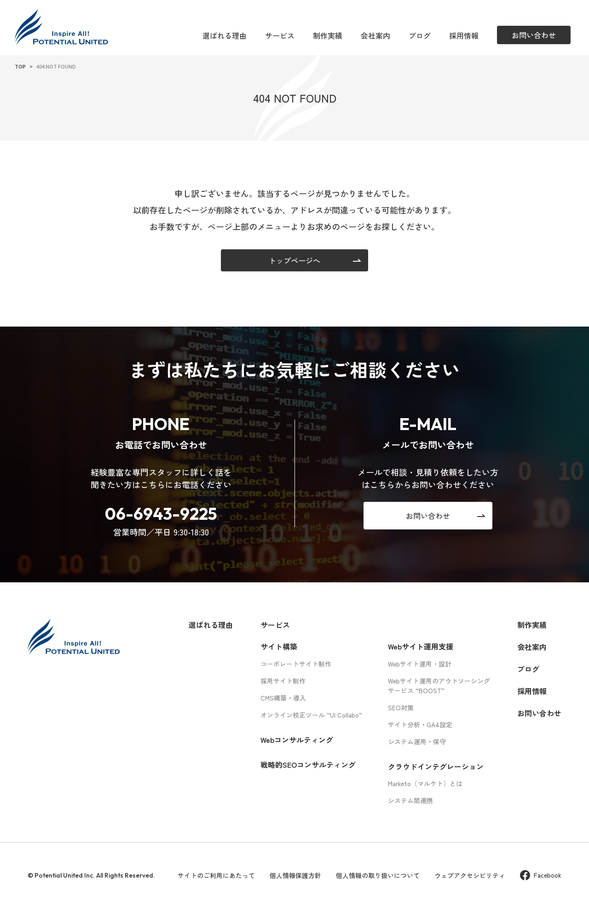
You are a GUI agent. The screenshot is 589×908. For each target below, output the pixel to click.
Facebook (540, 875)
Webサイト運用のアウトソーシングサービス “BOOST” (439, 685)
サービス (279, 35)
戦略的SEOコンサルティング (308, 764)
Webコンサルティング (296, 739)
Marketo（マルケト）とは (425, 783)
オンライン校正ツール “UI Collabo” (311, 714)
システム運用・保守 (417, 741)
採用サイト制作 (283, 680)
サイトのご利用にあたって (216, 875)
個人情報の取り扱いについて (378, 875)
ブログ (420, 35)
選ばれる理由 (224, 35)
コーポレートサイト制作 (295, 663)
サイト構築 (278, 646)
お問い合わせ (539, 712)
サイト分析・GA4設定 (420, 724)
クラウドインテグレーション (436, 766)
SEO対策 (401, 707)
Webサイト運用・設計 (419, 663)
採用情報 (464, 35)
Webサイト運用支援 (420, 646)
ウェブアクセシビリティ (469, 875)
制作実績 (327, 35)
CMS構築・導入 (283, 697)
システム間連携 (410, 800)
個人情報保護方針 (295, 875)
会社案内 (375, 35)
